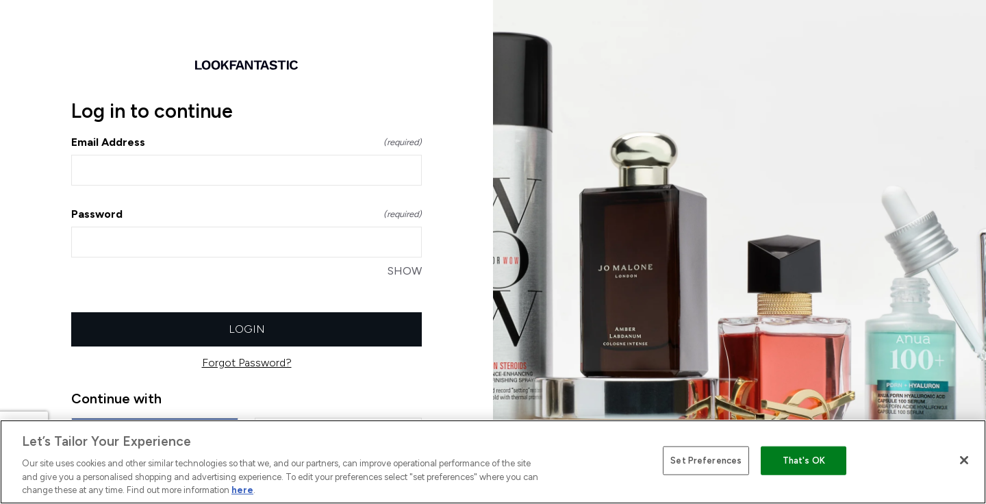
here (242, 490)
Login (247, 329)
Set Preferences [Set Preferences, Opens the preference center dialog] (706, 460)
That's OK (804, 460)
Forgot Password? (247, 362)
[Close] (964, 460)
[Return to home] (246, 65)
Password (246, 213)
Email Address (246, 142)
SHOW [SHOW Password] (405, 270)
